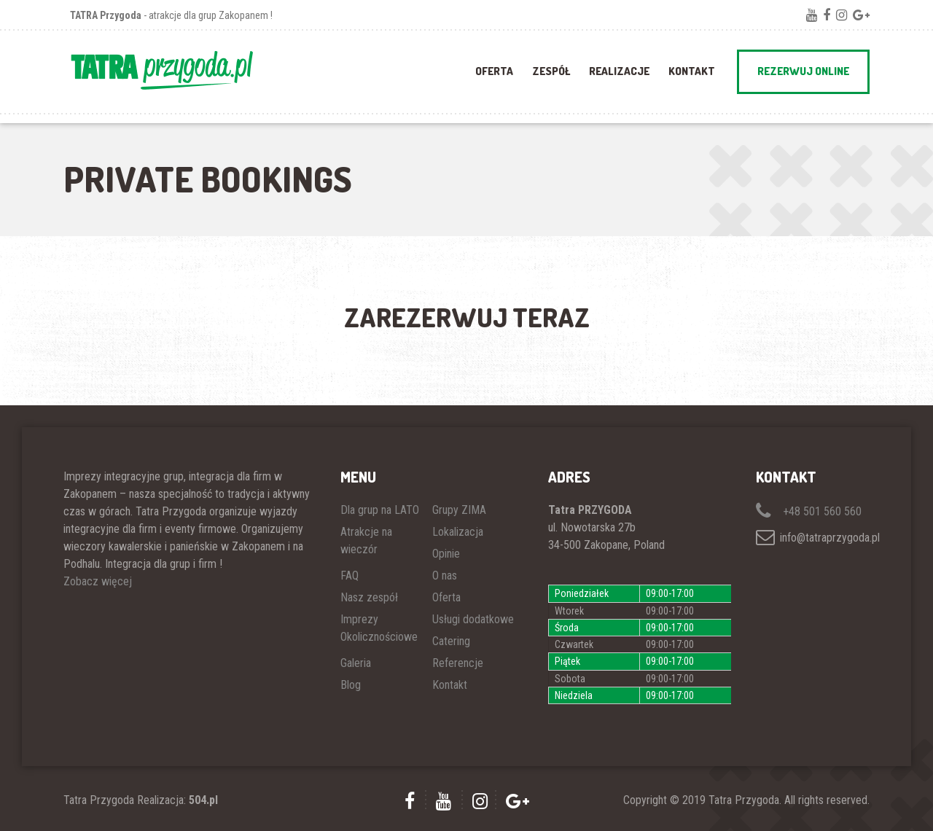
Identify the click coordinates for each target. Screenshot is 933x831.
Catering (451, 641)
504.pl (203, 800)
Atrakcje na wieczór (366, 540)
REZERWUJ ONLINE (803, 71)
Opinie (446, 554)
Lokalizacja (457, 532)
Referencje (457, 663)
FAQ (349, 575)
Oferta (446, 597)
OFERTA (494, 71)
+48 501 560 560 (809, 511)
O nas (444, 575)
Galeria (355, 663)
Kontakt (691, 71)
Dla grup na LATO (379, 510)
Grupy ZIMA (459, 510)
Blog (350, 685)
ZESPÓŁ (551, 71)
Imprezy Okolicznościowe (379, 628)
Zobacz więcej (97, 581)
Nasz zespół (369, 597)
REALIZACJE (619, 71)
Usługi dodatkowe (473, 619)
